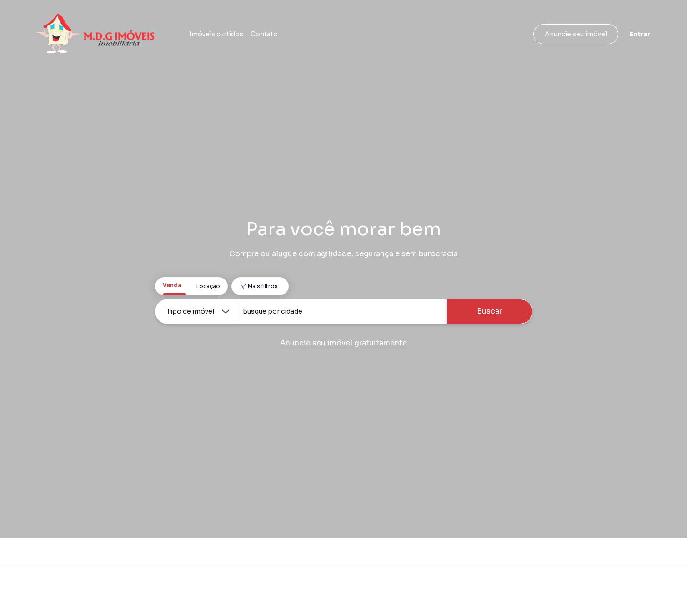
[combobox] (341, 311)
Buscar (489, 311)
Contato (264, 34)
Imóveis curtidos (216, 34)
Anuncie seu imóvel (576, 34)
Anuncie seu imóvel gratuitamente (343, 343)
